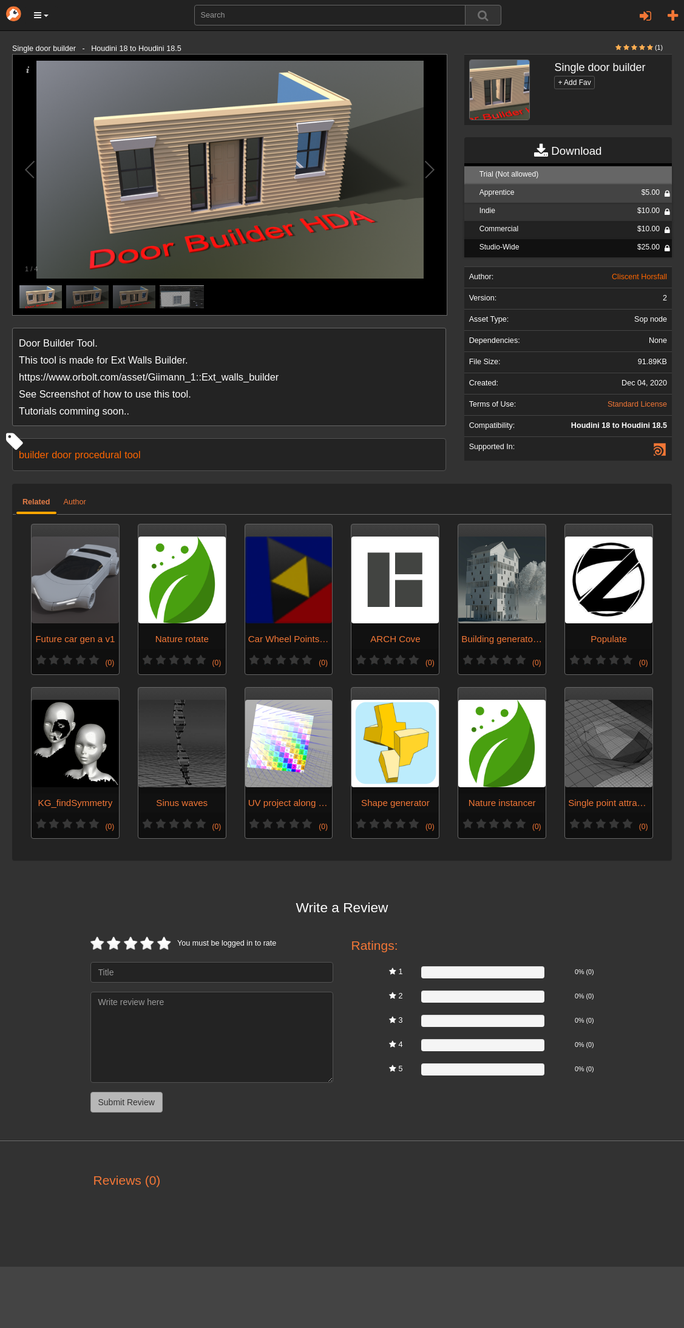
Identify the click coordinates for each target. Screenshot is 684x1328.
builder (34, 454)
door (62, 454)
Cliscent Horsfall (639, 277)
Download (567, 151)
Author (75, 502)
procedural (98, 454)
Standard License (637, 404)
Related (36, 502)
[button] (41, 15)
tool (132, 454)
